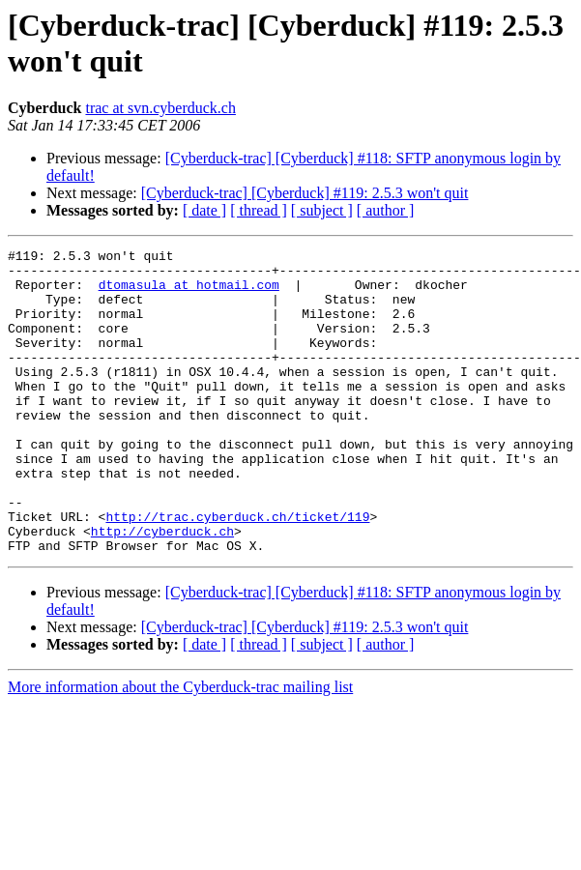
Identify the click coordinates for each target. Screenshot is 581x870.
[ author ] (386, 210)
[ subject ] (322, 210)
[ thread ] (258, 210)
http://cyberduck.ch (162, 588)
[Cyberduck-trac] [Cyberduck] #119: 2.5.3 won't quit (305, 193)
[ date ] (204, 210)
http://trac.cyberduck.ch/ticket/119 (237, 571)
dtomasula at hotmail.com (189, 293)
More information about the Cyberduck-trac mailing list (180, 748)
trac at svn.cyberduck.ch (160, 108)
